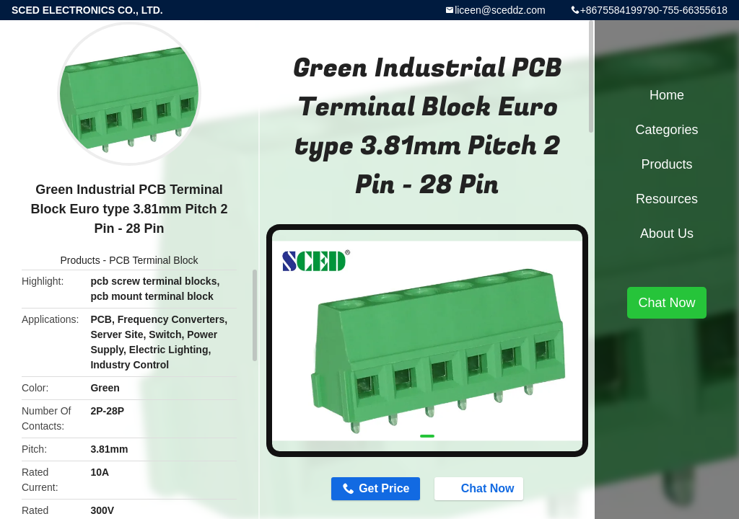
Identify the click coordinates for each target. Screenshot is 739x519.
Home (667, 95)
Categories (666, 130)
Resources (667, 199)
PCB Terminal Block (153, 260)
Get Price (384, 488)
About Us (667, 233)
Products (80, 260)
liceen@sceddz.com (500, 10)
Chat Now (481, 488)
